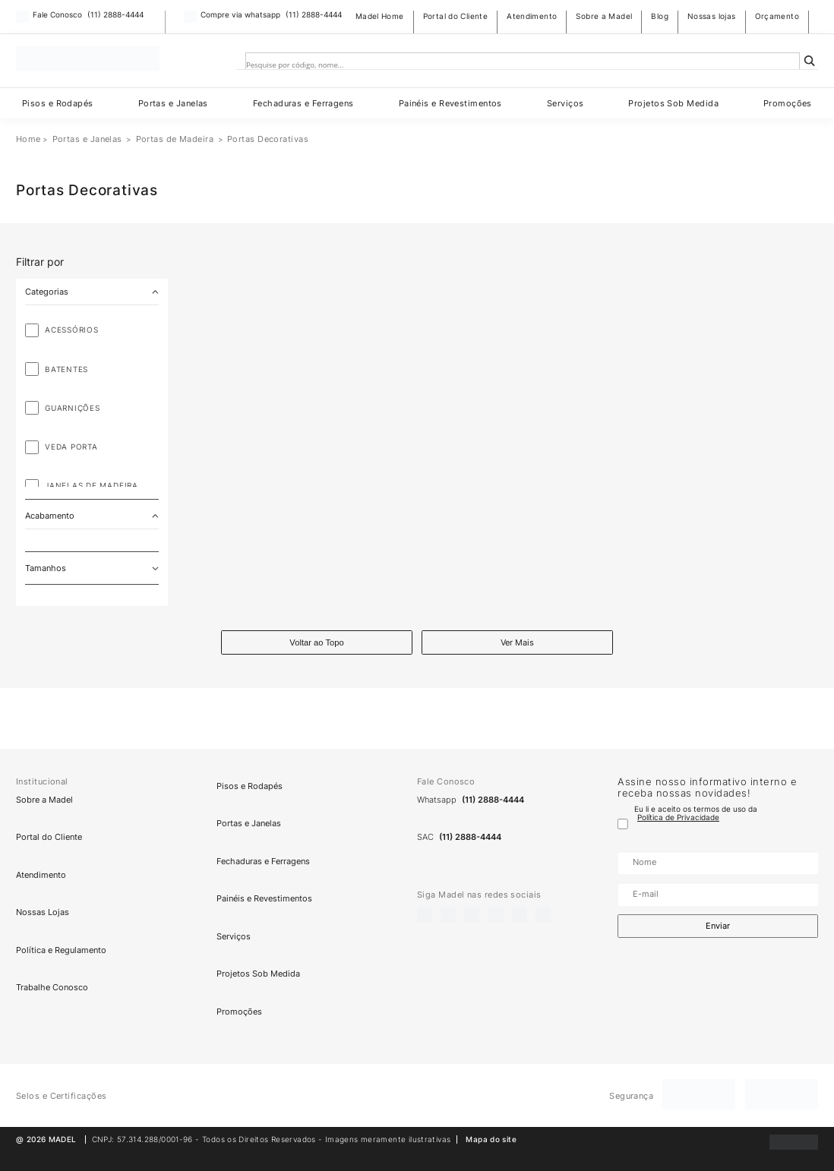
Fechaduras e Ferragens (303, 103)
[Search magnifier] (809, 60)
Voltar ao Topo (316, 642)
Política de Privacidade (678, 817)
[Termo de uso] (623, 824)
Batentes (66, 369)
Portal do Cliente (455, 16)
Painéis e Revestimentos (450, 103)
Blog (659, 16)
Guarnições (72, 408)
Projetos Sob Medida (673, 103)
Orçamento (777, 16)
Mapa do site (491, 1139)
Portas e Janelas (173, 103)
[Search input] (512, 65)
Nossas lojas (711, 16)
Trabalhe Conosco (52, 988)
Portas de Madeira (175, 139)
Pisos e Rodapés (57, 103)
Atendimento (532, 16)
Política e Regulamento (61, 950)
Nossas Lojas (42, 912)
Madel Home (379, 16)
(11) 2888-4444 (115, 15)
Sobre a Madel (604, 16)
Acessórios (72, 330)
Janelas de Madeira (91, 485)
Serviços (565, 103)
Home (28, 139)
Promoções (787, 103)
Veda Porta (71, 447)
